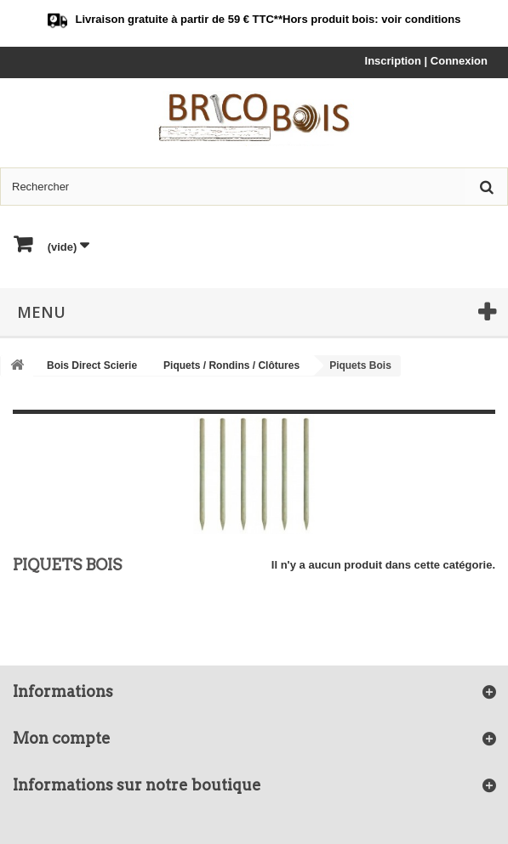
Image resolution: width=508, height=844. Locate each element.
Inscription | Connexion (426, 60)
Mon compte (62, 738)
